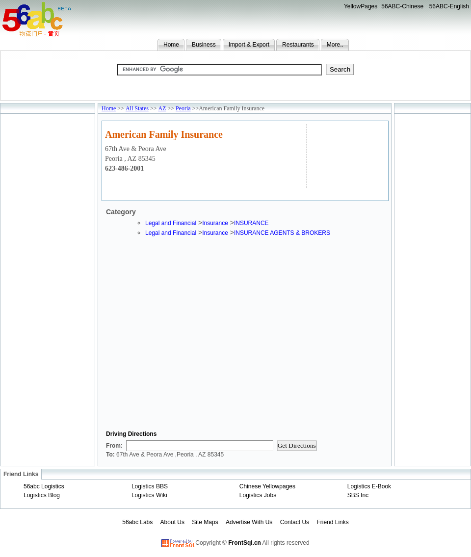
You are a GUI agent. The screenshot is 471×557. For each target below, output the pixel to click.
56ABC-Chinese (402, 6)
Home (171, 44)
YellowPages (360, 6)
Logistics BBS (149, 486)
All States (137, 108)
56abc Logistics (44, 486)
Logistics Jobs (257, 495)
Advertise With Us (249, 522)
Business (204, 44)
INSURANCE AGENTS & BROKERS (282, 232)
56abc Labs (137, 522)
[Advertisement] (346, 154)
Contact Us (294, 522)
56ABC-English (449, 6)
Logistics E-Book (369, 486)
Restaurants (298, 44)
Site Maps (205, 522)
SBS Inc (357, 495)
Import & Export (249, 44)
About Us (172, 522)
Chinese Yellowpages (267, 486)
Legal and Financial (170, 223)
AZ (162, 108)
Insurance (215, 223)
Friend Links (332, 522)
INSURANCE (251, 223)
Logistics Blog (42, 495)
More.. (335, 44)
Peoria (183, 108)
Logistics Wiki (149, 495)
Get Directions (297, 445)
